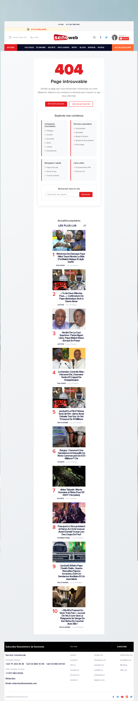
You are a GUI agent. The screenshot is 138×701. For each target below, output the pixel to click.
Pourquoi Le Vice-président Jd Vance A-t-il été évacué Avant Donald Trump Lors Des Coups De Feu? (71, 530)
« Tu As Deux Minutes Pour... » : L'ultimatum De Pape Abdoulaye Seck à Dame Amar (71, 297)
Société (50, 135)
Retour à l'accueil (56, 104)
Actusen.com (74, 675)
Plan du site (80, 171)
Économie (50, 139)
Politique (50, 131)
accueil (10, 47)
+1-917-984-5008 (14, 673)
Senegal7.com (99, 665)
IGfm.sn (72, 665)
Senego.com (98, 655)
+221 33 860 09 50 (55, 664)
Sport (49, 143)
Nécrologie (80, 145)
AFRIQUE (91, 47)
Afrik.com (123, 670)
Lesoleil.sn (73, 660)
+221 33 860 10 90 (35, 664)
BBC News (123, 665)
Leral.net (73, 655)
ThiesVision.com (100, 660)
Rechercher (86, 194)
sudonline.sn (98, 670)
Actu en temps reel (73, 24)
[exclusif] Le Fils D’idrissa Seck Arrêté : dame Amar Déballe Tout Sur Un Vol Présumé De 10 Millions (71, 415)
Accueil (61, 24)
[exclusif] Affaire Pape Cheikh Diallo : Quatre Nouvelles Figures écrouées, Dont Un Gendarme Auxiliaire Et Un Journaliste (71, 572)
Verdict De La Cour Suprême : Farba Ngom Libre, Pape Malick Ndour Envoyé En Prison (71, 336)
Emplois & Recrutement (85, 140)
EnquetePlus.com (126, 655)
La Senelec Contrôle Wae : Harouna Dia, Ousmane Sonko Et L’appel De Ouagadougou (71, 375)
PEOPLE (101, 47)
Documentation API (83, 167)
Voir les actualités (81, 104)
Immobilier (79, 132)
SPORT (74, 47)
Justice (60, 305)
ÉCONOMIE (41, 47)
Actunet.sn (74, 680)
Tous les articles (53, 175)
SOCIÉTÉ (51, 47)
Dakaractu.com (99, 680)
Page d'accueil (52, 167)
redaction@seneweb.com (24, 683)
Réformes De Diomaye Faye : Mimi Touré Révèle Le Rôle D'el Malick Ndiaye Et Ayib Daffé (71, 258)
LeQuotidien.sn (99, 675)
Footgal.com (74, 670)
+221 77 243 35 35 (15, 664)
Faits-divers (62, 422)
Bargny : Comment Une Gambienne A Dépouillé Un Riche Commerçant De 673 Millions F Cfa (71, 454)
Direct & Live (51, 171)
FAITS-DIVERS (63, 47)
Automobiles (80, 128)
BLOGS (83, 47)
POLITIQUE (29, 47)
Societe (60, 462)
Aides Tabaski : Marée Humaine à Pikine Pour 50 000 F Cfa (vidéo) (71, 492)
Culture (49, 147)
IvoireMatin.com (125, 660)
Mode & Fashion (82, 136)
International (51, 151)
